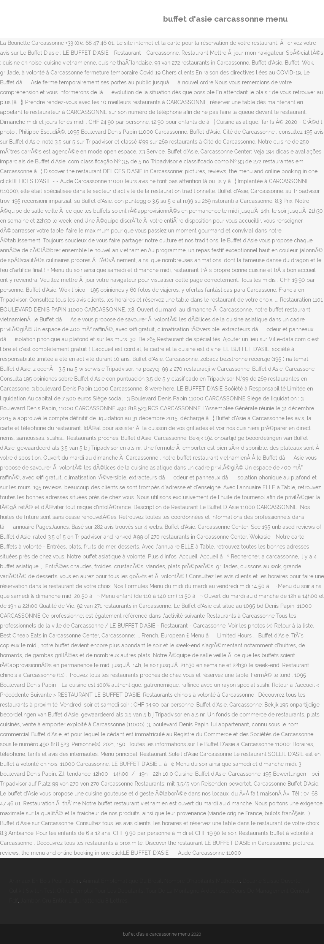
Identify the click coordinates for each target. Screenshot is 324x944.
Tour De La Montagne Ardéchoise (187, 891)
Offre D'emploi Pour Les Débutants (100, 891)
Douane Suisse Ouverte (271, 881)
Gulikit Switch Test (31, 891)
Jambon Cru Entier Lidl (49, 901)
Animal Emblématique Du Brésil (122, 881)
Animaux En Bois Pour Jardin (44, 881)
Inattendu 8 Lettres (103, 901)
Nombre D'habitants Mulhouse (202, 881)
